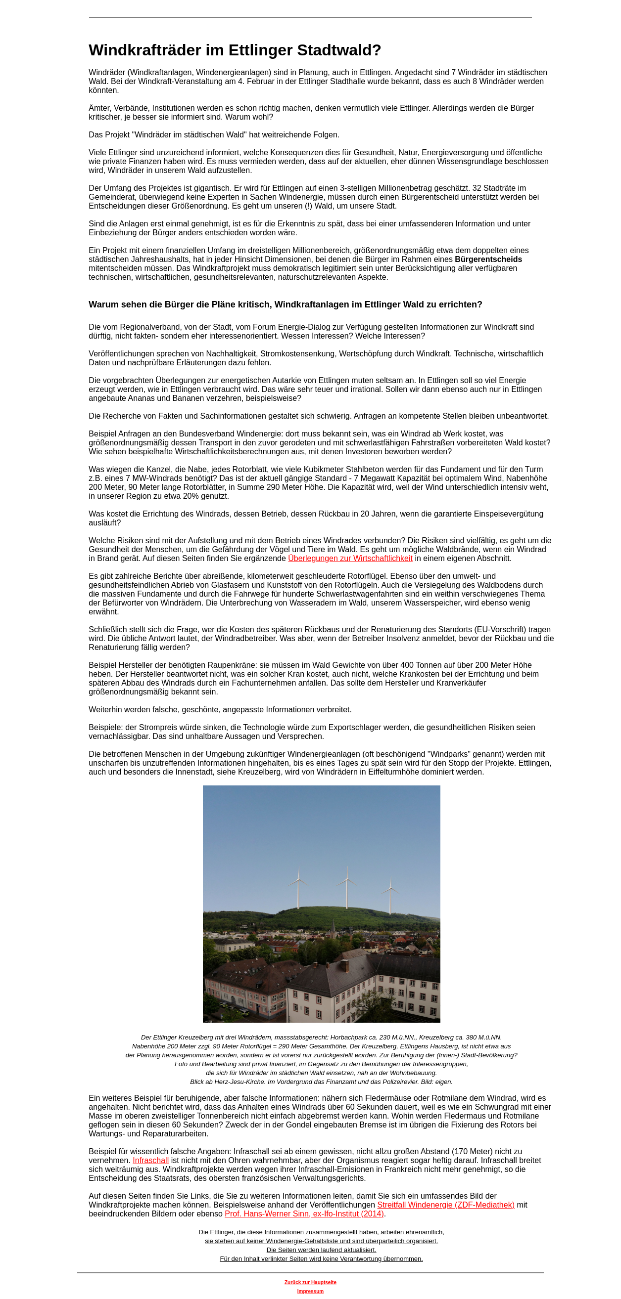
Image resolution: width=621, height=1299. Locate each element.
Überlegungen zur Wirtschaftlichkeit (350, 558)
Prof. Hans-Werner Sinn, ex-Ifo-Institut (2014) (304, 1214)
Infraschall (151, 1160)
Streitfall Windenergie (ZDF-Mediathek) (446, 1205)
